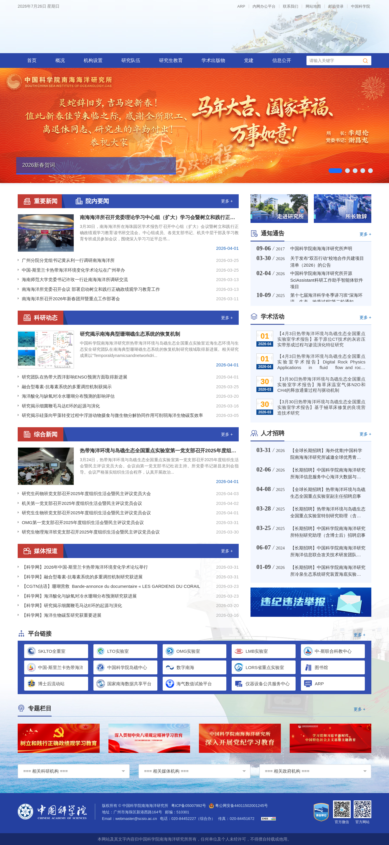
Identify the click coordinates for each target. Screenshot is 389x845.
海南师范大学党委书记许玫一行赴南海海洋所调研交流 (75, 279)
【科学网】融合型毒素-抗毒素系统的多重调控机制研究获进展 (82, 576)
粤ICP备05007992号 (188, 805)
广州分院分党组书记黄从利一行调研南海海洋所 (68, 260)
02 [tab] (348, 170)
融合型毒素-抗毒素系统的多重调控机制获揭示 (67, 386)
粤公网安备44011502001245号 (238, 805)
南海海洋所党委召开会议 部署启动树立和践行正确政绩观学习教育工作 (91, 289)
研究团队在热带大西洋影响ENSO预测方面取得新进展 (74, 376)
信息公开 (281, 60)
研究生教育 (171, 60)
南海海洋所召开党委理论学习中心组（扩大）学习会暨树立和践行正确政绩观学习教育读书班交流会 (159, 217)
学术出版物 (213, 60)
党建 (248, 60)
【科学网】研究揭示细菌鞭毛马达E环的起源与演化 (72, 605)
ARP (241, 6)
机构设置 (93, 60)
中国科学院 (360, 6)
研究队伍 (130, 60)
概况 (60, 60)
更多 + (227, 201)
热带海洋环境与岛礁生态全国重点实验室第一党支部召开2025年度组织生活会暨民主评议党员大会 (159, 451)
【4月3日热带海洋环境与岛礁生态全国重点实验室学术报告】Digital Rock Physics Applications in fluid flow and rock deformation (321, 362)
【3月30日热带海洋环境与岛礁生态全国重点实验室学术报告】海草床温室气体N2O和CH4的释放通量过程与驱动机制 (321, 384)
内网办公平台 (264, 6)
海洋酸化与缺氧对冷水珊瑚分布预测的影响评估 (68, 396)
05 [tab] (371, 170)
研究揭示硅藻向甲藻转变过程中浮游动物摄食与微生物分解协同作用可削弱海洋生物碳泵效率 (112, 415)
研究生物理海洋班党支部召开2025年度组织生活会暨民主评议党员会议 (91, 531)
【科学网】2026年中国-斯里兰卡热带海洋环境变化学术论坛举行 (85, 567)
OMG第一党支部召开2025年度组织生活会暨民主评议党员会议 (83, 522)
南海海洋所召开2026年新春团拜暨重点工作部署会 (71, 298)
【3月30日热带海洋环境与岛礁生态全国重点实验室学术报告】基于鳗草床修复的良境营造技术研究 (321, 407)
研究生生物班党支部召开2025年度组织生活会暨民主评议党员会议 (86, 512)
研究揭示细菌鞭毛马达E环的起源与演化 (61, 405)
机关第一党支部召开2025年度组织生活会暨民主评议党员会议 (82, 503)
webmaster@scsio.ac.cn (136, 818)
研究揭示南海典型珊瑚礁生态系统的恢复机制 (130, 334)
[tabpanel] (194, 125)
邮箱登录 (336, 6)
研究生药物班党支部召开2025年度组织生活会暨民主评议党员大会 (86, 493)
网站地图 (313, 6)
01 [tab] (335, 170)
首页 (32, 60)
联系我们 (290, 6)
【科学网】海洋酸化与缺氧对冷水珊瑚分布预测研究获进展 (79, 595)
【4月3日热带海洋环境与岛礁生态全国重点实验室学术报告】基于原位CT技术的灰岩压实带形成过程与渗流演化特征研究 (321, 339)
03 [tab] (355, 170)
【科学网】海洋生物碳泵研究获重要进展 (61, 615)
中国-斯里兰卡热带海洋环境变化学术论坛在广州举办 (73, 270)
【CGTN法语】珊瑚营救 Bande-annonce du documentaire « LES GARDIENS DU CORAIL (111, 586)
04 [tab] (363, 170)
